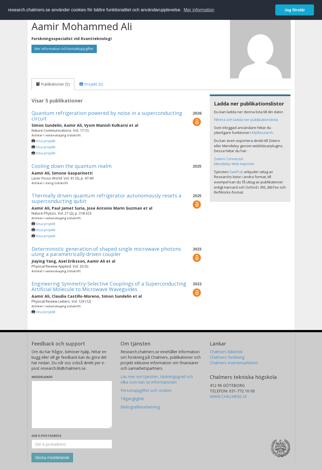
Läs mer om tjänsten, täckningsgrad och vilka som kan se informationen (157, 379)
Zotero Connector (229, 158)
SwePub (236, 171)
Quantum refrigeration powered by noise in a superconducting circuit (107, 116)
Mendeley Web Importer (234, 163)
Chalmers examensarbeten (234, 362)
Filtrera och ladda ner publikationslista (246, 119)
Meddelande (42, 377)
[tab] (53, 84)
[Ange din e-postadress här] (72, 444)
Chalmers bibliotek (226, 351)
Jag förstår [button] (294, 10)
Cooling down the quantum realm (72, 166)
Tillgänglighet (132, 398)
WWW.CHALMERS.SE (228, 396)
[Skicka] (52, 457)
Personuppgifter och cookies (146, 390)
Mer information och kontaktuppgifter (64, 48)
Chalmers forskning (227, 357)
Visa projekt (45, 141)
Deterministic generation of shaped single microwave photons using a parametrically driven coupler (106, 251)
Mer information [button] (199, 9)
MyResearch (262, 132)
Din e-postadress (47, 436)
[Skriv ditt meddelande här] (72, 405)
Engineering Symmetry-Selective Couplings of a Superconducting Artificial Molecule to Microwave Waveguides (109, 286)
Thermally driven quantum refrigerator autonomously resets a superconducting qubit (106, 198)
